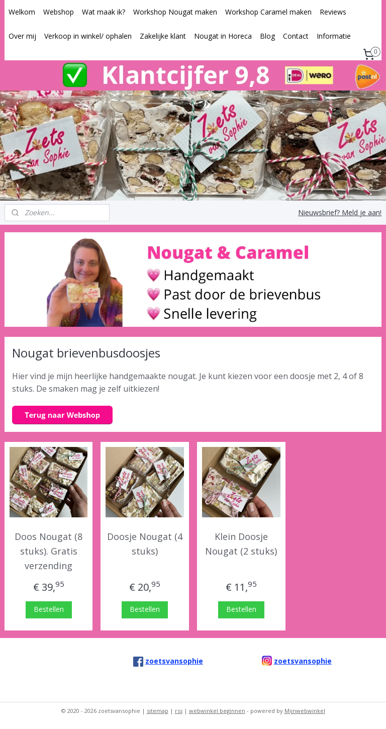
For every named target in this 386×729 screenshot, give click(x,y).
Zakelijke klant (163, 36)
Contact (296, 36)
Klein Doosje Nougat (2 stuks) (241, 544)
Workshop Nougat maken (175, 12)
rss (178, 710)
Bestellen (49, 609)
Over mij (22, 36)
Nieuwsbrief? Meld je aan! (339, 212)
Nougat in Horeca (223, 36)
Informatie (334, 36)
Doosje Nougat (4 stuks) (144, 544)
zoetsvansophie (303, 661)
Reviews (333, 12)
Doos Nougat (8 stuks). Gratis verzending (48, 551)
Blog (267, 36)
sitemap (157, 710)
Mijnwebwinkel (304, 710)
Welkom (22, 12)
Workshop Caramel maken (268, 12)
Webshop (58, 12)
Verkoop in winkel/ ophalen (88, 36)
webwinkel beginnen (217, 710)
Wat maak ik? (103, 12)
